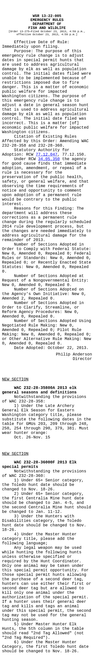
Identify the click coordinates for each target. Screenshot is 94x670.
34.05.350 (49, 159)
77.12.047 (46, 154)
